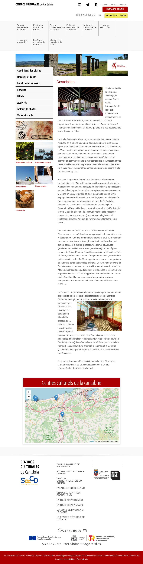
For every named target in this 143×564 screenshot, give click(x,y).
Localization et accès (28, 83)
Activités (22, 102)
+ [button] (29, 392)
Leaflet (91, 441)
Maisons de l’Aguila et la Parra (70, 511)
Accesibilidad (69, 559)
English (113, 5)
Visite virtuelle (25, 115)
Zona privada (82, 559)
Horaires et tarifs (26, 77)
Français (123, 5)
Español (104, 5)
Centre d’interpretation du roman (69, 480)
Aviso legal (69, 555)
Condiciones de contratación (116, 555)
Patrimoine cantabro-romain (70, 472)
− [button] (29, 397)
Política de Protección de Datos (88, 555)
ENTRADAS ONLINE (115, 9)
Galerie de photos (26, 109)
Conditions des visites (29, 70)
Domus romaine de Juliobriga (68, 465)
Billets (20, 96)
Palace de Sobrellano (71, 488)
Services (21, 90)
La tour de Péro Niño (70, 500)
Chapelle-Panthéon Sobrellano (69, 494)
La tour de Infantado (70, 505)
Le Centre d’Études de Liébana (71, 518)
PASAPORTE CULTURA (116, 15)
